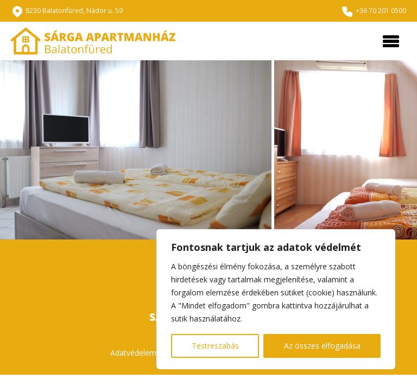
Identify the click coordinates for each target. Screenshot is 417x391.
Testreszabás (215, 345)
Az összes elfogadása (322, 345)
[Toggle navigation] (391, 41)
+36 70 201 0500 (381, 10)
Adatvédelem (133, 353)
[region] (275, 299)
